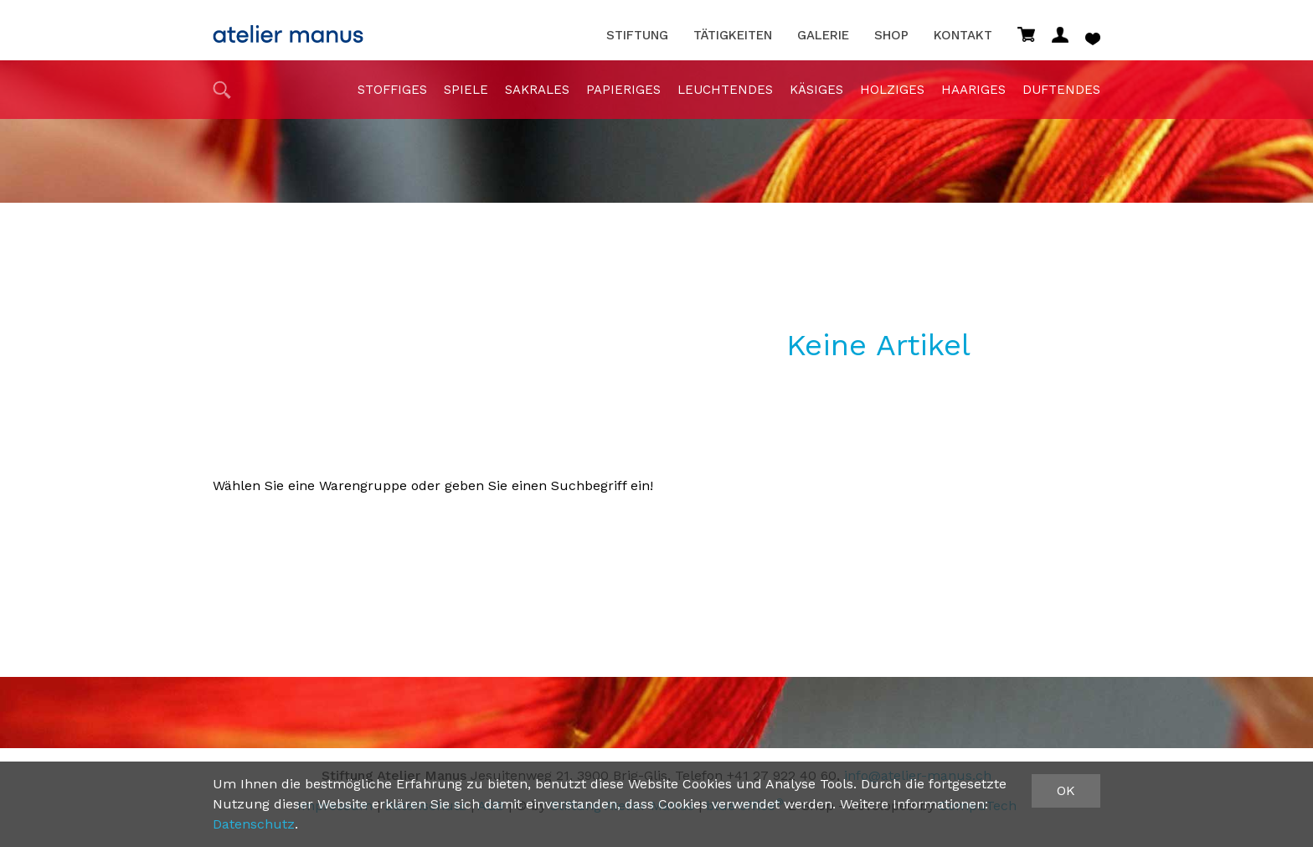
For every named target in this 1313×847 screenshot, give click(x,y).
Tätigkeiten (732, 35)
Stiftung (637, 35)
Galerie (823, 35)
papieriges (623, 89)
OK (1066, 790)
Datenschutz (254, 824)
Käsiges (816, 89)
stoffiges (392, 89)
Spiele (466, 89)
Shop (891, 35)
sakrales (537, 89)
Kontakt (963, 35)
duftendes (1061, 89)
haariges (973, 89)
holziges (892, 89)
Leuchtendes (725, 89)
